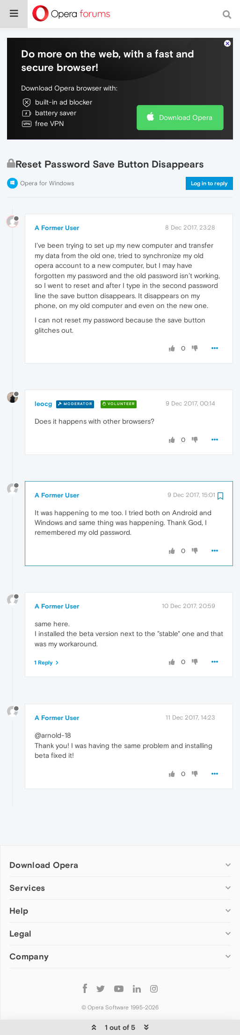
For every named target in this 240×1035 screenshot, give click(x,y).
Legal (20, 905)
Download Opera (185, 89)
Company (29, 928)
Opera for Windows (47, 154)
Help (18, 882)
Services (27, 859)
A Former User (57, 199)
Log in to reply (209, 155)
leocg (43, 375)
